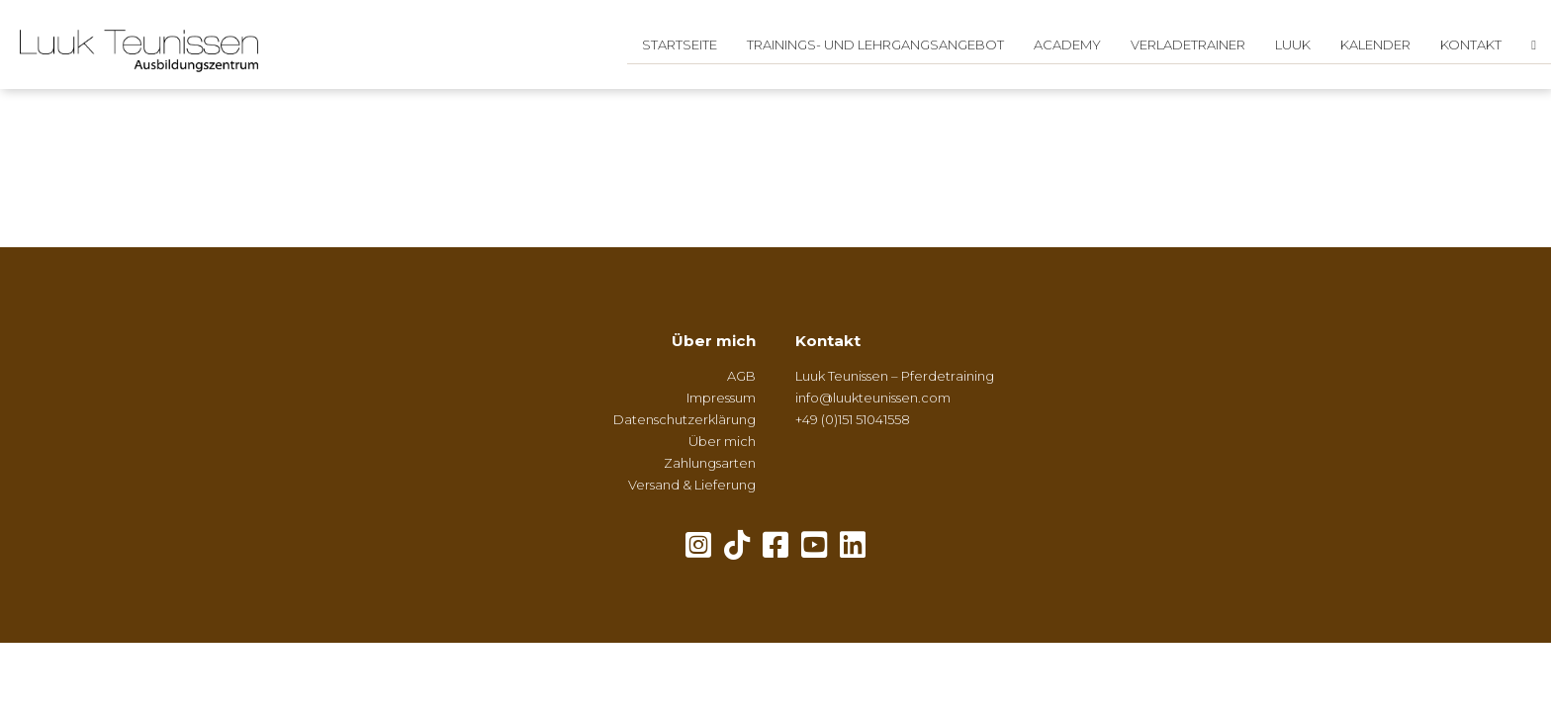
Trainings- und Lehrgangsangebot (875, 44)
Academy (1067, 44)
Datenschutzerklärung (684, 419)
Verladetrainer (1188, 44)
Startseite (679, 44)
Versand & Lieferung (692, 484)
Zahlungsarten (710, 463)
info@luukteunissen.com (873, 397)
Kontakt (1471, 44)
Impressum (721, 397)
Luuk (1293, 44)
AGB (741, 376)
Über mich (714, 340)
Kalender (1375, 44)
